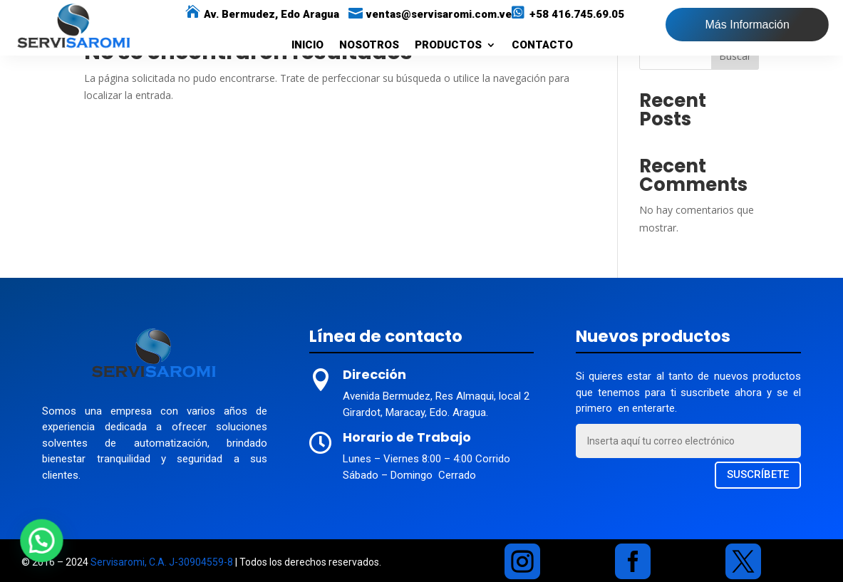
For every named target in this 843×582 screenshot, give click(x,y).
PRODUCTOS (448, 45)
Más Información (747, 25)
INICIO (307, 45)
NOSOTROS (369, 45)
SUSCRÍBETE (758, 474)
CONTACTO (542, 45)
